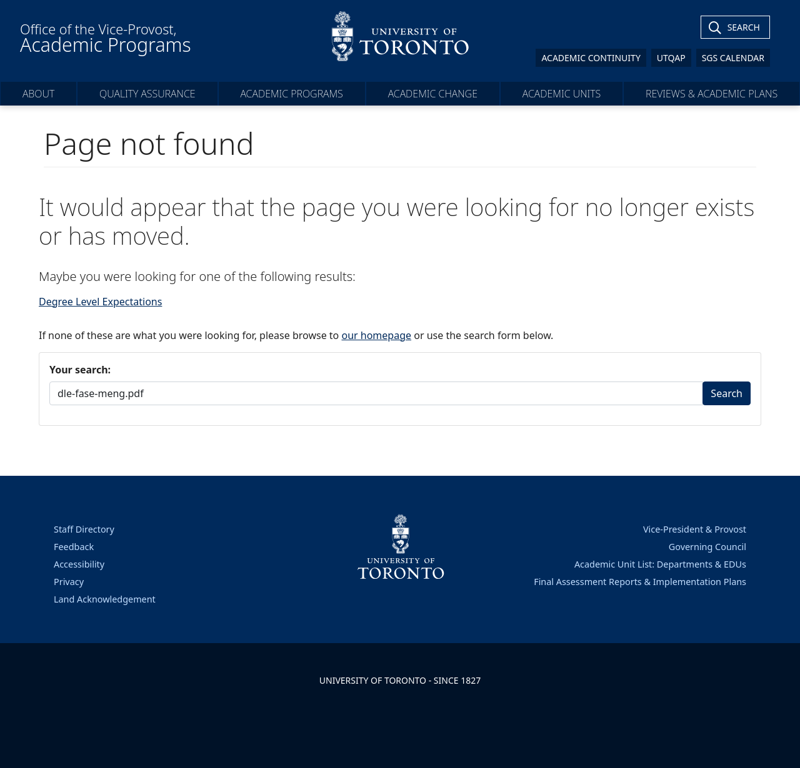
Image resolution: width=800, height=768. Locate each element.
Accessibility (79, 564)
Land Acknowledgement (105, 599)
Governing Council (707, 547)
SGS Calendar (733, 58)
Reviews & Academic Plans (712, 94)
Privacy (69, 582)
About (38, 94)
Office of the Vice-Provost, (105, 38)
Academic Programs (291, 94)
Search (726, 393)
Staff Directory (84, 529)
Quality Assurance (147, 94)
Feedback (74, 547)
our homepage (376, 335)
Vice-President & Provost (694, 529)
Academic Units (561, 94)
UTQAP (671, 58)
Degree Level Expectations (100, 301)
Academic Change (433, 94)
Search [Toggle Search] (744, 27)
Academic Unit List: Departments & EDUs (660, 564)
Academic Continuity (590, 58)
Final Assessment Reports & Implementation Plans (640, 582)
